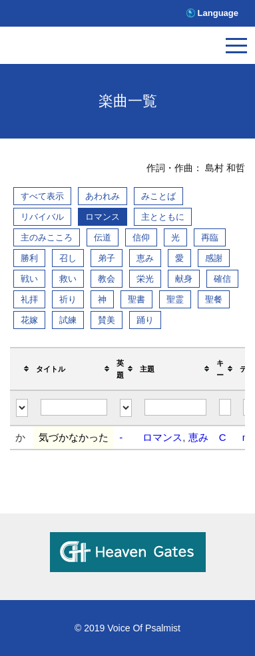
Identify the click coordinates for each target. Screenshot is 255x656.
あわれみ (102, 196)
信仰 (141, 237)
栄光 (145, 279)
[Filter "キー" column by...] (225, 407)
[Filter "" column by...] (22, 408)
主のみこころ (47, 237)
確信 (222, 279)
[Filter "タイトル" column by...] (74, 407)
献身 (183, 279)
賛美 (106, 320)
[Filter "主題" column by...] (175, 407)
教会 (106, 279)
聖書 (136, 299)
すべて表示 (42, 196)
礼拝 (29, 299)
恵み (145, 258)
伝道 (102, 237)
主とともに (162, 217)
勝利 (29, 258)
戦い (29, 279)
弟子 (106, 258)
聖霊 (175, 299)
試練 (68, 320)
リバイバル (42, 217)
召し (68, 258)
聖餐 (213, 299)
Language (218, 13)
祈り (68, 299)
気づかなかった (74, 437)
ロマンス (102, 217)
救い (68, 279)
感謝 (213, 258)
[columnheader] (21, 369)
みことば (158, 196)
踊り (145, 320)
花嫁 (29, 320)
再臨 (209, 237)
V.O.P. (70, 48)
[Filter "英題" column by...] (126, 408)
